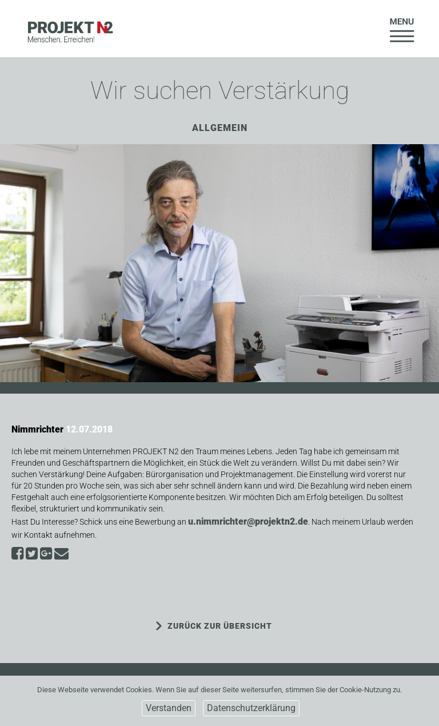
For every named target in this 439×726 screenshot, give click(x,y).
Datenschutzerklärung (251, 708)
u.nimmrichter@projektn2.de (248, 521)
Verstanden (168, 708)
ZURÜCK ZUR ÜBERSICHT (219, 625)
